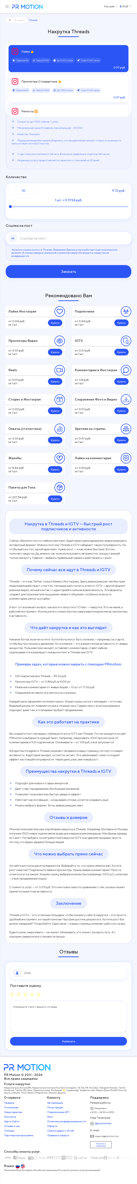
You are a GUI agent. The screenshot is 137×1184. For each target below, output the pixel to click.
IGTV (79, 341)
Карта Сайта (11, 1121)
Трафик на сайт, (87, 1090)
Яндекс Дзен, (103, 1090)
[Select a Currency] (125, 6)
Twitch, (122, 1088)
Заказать (68, 271)
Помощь (9, 1130)
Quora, (7, 1093)
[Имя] (74, 973)
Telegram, (104, 1088)
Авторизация (55, 1102)
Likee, (30, 1090)
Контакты (10, 1116)
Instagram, (71, 1088)
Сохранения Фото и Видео (96, 399)
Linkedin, (16, 1093)
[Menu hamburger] (7, 6)
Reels (12, 370)
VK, (87, 1088)
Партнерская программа (18, 1135)
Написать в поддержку (101, 1145)
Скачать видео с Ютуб (60, 1130)
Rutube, (114, 1088)
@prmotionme (103, 1123)
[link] (74, 238)
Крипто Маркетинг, (38, 1093)
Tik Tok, (81, 1088)
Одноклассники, (42, 1090)
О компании (11, 1107)
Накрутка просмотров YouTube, (49, 1088)
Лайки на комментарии (93, 458)
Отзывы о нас (12, 1126)
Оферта (52, 1126)
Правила (9, 1102)
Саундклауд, (72, 1090)
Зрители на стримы (90, 429)
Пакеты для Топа (21, 487)
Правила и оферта (58, 1135)
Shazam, (53, 1093)
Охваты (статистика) (25, 429)
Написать (68, 1041)
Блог (50, 1116)
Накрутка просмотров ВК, (18, 1088)
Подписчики (84, 311)
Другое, (62, 1093)
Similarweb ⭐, (58, 1090)
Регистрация (55, 1107)
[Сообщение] (68, 1017)
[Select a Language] (110, 6)
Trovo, (24, 1093)
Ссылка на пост (19, 225)
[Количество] (23, 190)
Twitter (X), (21, 1090)
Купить (55, 322)
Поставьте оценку (25, 985)
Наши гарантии (13, 1112)
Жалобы (14, 458)
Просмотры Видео (23, 341)
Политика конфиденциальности (66, 1121)
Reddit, (114, 1090)
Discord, (122, 1090)
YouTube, (94, 1088)
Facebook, (9, 1090)
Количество (16, 177)
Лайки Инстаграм (22, 311)
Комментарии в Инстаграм (96, 370)
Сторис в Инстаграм (24, 399)
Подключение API (58, 1112)
